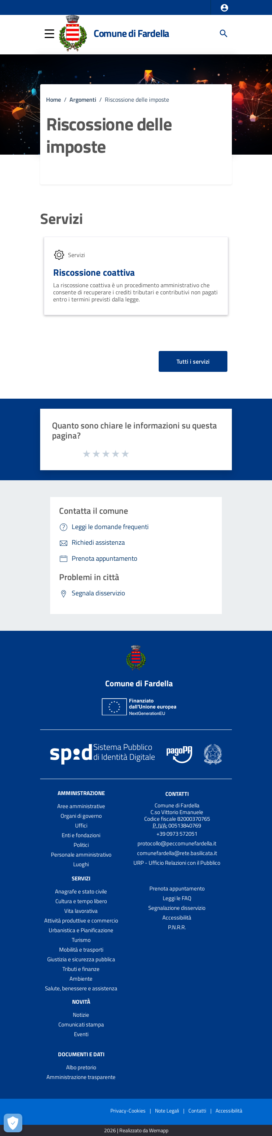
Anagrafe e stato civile (81, 891)
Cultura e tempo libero (81, 901)
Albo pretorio (81, 1067)
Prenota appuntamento (177, 888)
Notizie (81, 1014)
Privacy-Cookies (128, 1110)
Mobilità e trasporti (81, 949)
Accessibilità (176, 917)
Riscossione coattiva (94, 272)
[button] (224, 7)
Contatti (177, 793)
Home (53, 99)
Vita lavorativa (81, 910)
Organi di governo (81, 815)
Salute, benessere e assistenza (81, 988)
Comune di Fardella (131, 33)
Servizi (61, 219)
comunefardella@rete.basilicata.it (177, 853)
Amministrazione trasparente (81, 1077)
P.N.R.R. (177, 927)
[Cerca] (224, 33)
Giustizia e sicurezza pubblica (81, 959)
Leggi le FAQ (177, 898)
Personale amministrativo (81, 854)
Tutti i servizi (193, 361)
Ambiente (81, 978)
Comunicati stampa (81, 1024)
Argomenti (82, 99)
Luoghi (81, 864)
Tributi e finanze (81, 969)
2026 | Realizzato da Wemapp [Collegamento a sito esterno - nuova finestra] (136, 1130)
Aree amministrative (81, 806)
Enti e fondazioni (81, 835)
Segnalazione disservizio (176, 908)
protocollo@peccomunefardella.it (176, 843)
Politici (81, 845)
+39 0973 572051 (176, 833)
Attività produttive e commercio (81, 920)
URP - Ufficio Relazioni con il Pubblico (176, 862)
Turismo (81, 940)
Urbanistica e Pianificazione (81, 930)
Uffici (81, 825)
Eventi (81, 1034)
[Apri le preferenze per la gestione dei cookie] (13, 1123)
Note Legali (167, 1110)
